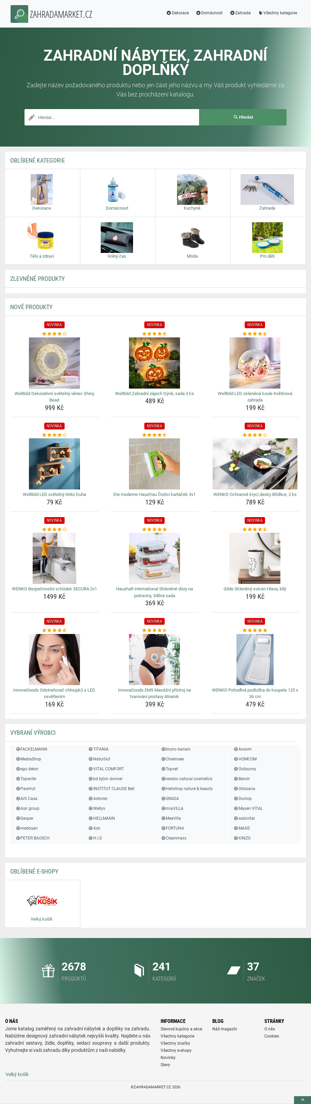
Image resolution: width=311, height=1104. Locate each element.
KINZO (241, 838)
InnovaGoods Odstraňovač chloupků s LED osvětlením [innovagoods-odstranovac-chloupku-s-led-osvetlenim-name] (54, 693)
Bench (241, 778)
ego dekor (26, 769)
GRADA (170, 798)
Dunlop (242, 798)
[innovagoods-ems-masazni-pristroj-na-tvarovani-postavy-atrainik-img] (155, 659)
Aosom (242, 749)
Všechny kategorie (277, 13)
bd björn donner (105, 778)
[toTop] (302, 1100)
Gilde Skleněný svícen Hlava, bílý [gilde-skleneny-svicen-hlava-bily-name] (255, 588)
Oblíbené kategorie (37, 160)
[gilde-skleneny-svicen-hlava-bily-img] (255, 558)
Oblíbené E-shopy (34, 871)
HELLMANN (101, 818)
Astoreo (98, 798)
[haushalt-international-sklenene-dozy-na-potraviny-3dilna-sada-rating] (155, 529)
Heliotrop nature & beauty (187, 788)
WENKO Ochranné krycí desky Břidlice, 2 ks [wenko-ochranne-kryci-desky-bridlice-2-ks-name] (255, 494)
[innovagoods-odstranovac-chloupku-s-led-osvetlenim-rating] (54, 630)
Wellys (96, 808)
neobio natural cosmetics (186, 778)
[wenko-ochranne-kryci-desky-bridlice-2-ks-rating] (255, 435)
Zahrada (240, 13)
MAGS (241, 828)
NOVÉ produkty (31, 307)
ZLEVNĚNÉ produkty (37, 278)
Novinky (168, 1057)
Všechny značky (175, 1043)
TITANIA (98, 749)
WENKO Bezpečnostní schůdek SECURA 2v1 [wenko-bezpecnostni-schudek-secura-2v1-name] (54, 588)
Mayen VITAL (248, 808)
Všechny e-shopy (176, 1050)
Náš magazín (224, 1029)
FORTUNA (172, 828)
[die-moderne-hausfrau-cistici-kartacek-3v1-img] (155, 463)
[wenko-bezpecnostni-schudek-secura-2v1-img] (54, 558)
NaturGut (99, 759)
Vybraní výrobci (33, 732)
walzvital (244, 818)
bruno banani (176, 749)
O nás (269, 1029)
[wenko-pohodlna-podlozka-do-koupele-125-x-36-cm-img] (255, 659)
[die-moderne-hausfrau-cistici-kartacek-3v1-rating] (155, 435)
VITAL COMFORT (106, 769)
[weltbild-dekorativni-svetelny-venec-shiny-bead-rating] (54, 334)
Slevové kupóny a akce (181, 1029)
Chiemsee (172, 759)
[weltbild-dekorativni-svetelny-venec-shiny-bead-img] (54, 363)
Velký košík (17, 1074)
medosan (26, 828)
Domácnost (209, 13)
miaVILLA (172, 808)
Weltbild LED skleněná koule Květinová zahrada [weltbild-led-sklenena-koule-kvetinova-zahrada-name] (255, 397)
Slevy (165, 1064)
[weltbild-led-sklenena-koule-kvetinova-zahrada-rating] (255, 334)
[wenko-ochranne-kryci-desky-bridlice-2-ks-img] (255, 463)
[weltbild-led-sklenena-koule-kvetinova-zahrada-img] (255, 363)
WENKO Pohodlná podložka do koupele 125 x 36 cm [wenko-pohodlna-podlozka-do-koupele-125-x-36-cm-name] (255, 693)
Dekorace (177, 13)
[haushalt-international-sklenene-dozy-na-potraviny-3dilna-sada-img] (155, 558)
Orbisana (244, 788)
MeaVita (171, 818)
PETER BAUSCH (32, 838)
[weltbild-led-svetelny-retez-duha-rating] (54, 435)
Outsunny (244, 769)
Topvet (169, 769)
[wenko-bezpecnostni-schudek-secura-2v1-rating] (54, 529)
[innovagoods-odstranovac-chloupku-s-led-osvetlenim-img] (54, 659)
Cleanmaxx (173, 838)
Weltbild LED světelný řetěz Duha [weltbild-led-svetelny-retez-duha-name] (54, 494)
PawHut (25, 788)
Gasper (24, 818)
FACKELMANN (31, 749)
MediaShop (28, 759)
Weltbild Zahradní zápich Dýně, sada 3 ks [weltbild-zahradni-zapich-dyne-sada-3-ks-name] (154, 393)
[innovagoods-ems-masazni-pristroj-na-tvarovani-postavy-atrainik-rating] (155, 630)
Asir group (27, 808)
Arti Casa (26, 798)
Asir (94, 828)
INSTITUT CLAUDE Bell (111, 788)
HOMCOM (245, 759)
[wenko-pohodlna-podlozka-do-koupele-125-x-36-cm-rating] (255, 630)
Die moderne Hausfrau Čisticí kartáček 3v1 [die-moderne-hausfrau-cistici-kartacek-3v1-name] (154, 494)
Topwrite (25, 778)
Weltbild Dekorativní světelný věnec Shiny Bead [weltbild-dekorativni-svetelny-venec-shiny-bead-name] (54, 397)
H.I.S (95, 838)
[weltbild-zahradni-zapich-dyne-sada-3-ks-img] (155, 363)
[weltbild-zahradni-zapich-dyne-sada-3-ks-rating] (155, 334)
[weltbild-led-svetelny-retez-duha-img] (54, 463)
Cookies (271, 1036)
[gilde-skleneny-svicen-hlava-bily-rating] (255, 529)
